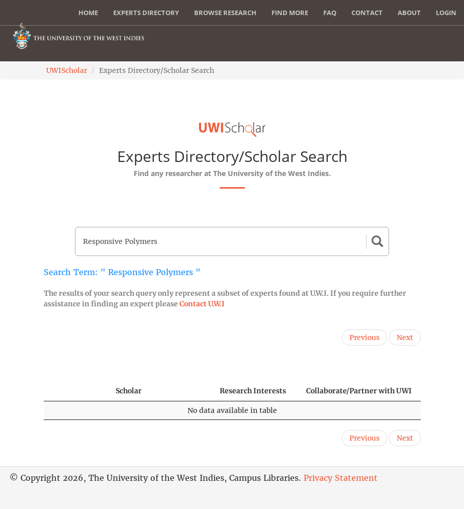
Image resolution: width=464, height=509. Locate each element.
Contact (367, 12)
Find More (289, 12)
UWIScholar (66, 70)
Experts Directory (146, 12)
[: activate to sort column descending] (75, 391)
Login (446, 12)
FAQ (329, 12)
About (409, 12)
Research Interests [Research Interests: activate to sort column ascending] (253, 390)
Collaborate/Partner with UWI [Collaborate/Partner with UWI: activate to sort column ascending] (359, 390)
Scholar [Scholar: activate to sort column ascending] (129, 390)
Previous (364, 337)
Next (405, 337)
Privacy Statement (341, 478)
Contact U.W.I (202, 303)
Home (88, 12)
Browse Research (225, 12)
